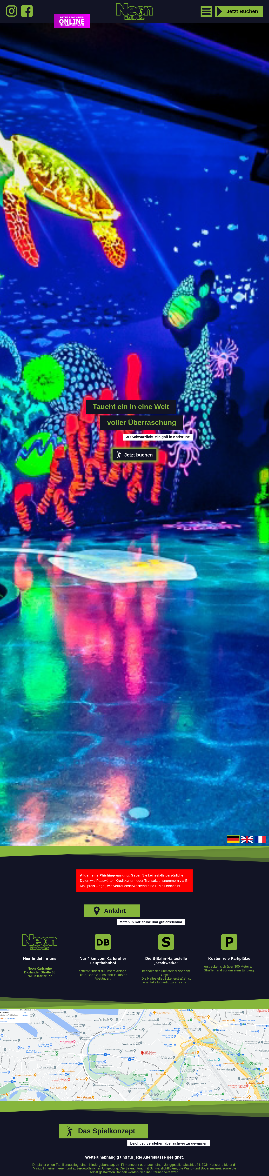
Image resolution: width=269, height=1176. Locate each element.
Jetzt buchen (134, 454)
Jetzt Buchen (236, 11)
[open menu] (206, 11)
